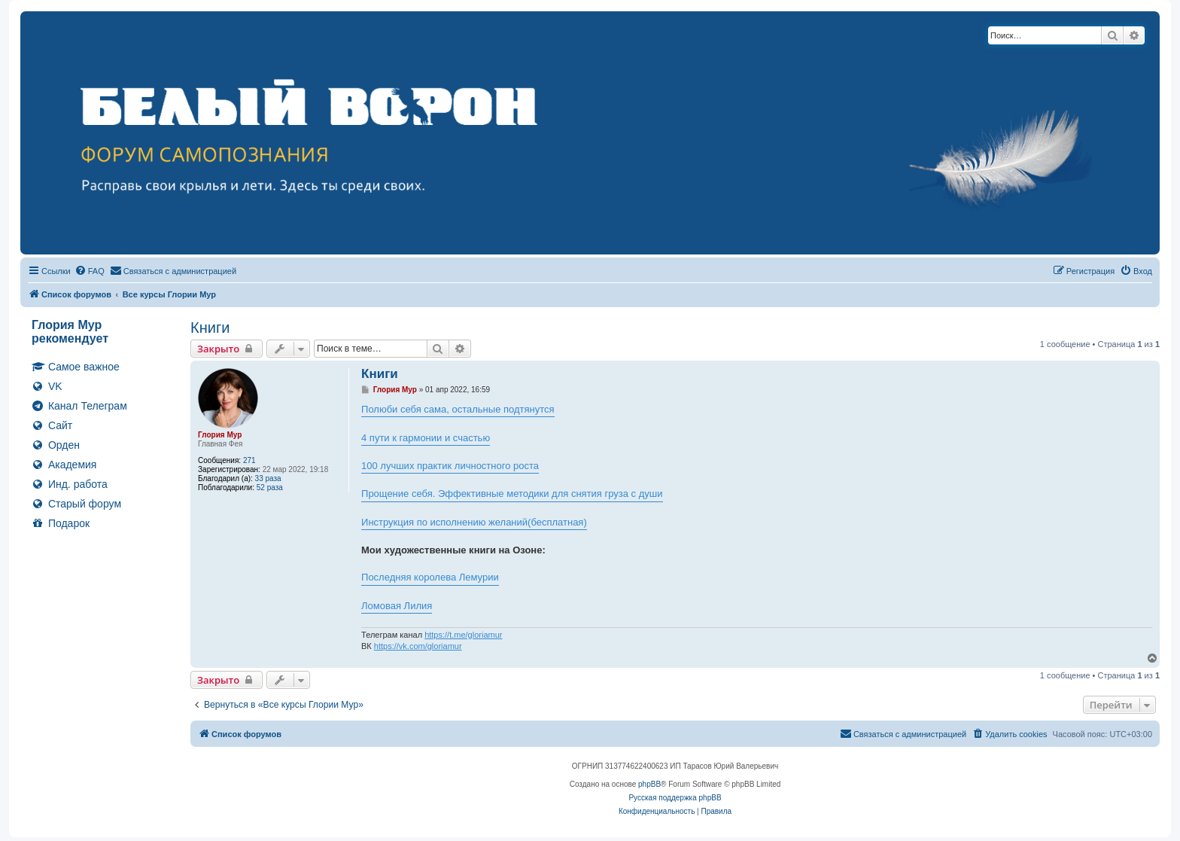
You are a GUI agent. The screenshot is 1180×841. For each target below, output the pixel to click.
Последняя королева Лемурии (430, 577)
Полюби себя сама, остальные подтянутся (458, 409)
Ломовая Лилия (396, 605)
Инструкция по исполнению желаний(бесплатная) (474, 522)
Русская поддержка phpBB (674, 798)
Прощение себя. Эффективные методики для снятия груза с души (511, 493)
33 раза (268, 478)
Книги (210, 327)
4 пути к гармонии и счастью (425, 437)
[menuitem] (90, 271)
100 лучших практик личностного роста (450, 465)
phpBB (649, 784)
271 (249, 460)
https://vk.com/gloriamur (418, 646)
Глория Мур (220, 435)
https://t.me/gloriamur (463, 634)
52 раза (270, 487)
